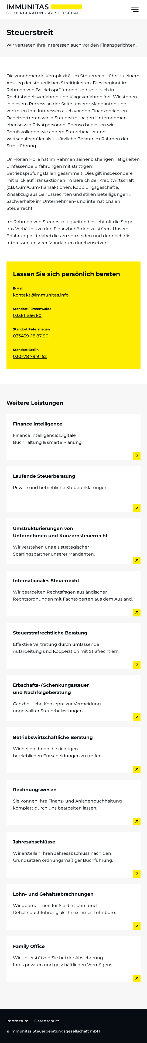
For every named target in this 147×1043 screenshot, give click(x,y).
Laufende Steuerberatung (44, 476)
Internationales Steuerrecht (46, 580)
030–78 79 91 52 (30, 356)
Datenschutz (46, 1020)
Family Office (29, 946)
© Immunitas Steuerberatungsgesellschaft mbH (53, 1031)
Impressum (17, 1020)
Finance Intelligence (37, 424)
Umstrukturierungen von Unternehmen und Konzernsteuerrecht (60, 532)
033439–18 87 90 (31, 336)
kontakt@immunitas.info (41, 295)
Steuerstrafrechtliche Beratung (50, 633)
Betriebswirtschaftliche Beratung (53, 737)
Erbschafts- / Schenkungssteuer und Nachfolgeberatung (51, 688)
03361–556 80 (27, 315)
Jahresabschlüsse (34, 842)
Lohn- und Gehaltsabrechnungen (53, 894)
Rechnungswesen (35, 789)
